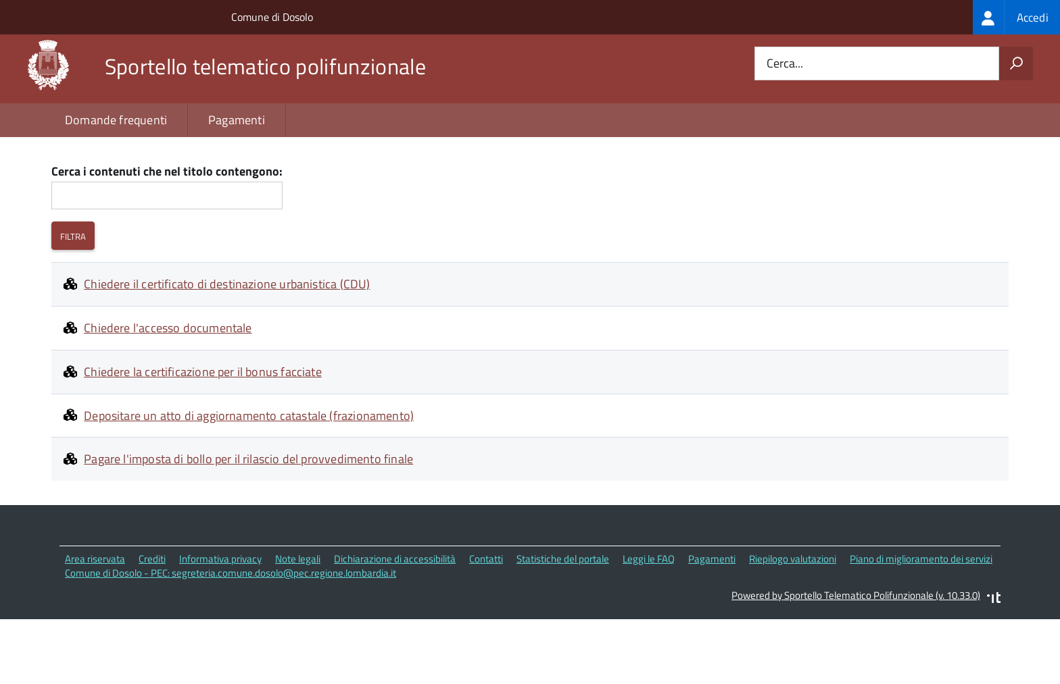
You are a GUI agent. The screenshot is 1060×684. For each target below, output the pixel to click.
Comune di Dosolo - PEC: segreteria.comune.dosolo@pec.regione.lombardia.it (230, 630)
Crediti (152, 617)
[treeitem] (1016, 17)
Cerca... (785, 64)
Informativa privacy (220, 617)
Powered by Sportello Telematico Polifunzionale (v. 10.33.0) (855, 652)
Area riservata (95, 617)
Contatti (486, 617)
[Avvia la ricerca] (1016, 63)
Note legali (297, 617)
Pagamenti (236, 120)
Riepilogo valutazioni (792, 617)
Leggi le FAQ (649, 617)
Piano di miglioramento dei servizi (921, 617)
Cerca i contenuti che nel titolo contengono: (167, 229)
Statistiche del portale (562, 617)
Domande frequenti (116, 120)
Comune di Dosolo (272, 17)
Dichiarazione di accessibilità (395, 617)
